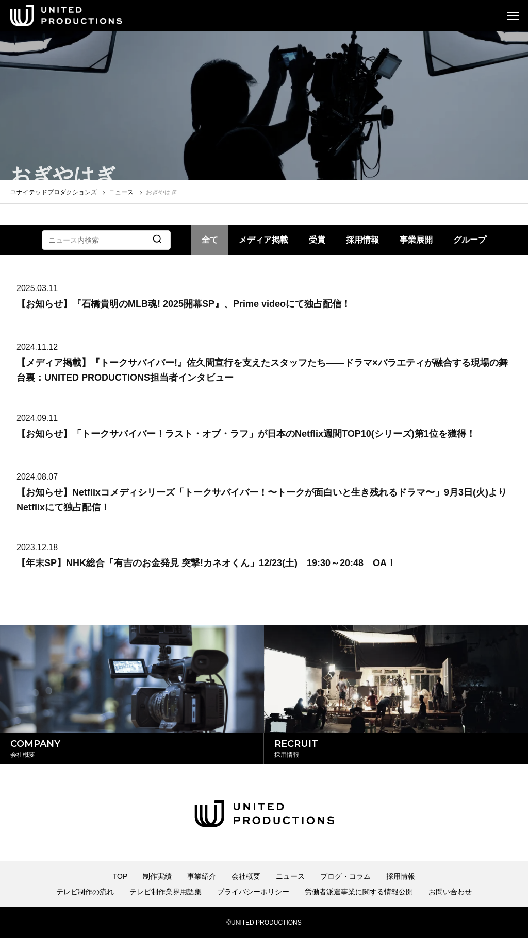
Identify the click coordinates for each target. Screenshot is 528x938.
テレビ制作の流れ (85, 891)
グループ (469, 239)
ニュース (290, 876)
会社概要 (246, 876)
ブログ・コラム (345, 876)
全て (210, 239)
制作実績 (157, 876)
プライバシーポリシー (253, 891)
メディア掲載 (263, 239)
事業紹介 (201, 876)
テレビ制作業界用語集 (165, 891)
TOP (120, 876)
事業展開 (416, 239)
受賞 (317, 239)
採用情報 (362, 239)
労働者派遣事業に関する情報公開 (359, 891)
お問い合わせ (450, 891)
